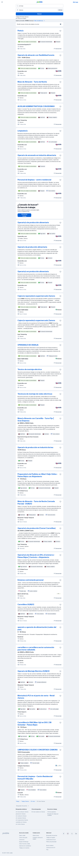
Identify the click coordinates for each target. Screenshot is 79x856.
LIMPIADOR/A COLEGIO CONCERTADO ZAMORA (38, 751)
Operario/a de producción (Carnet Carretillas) (37, 530)
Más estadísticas (39, 21)
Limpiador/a (23, 131)
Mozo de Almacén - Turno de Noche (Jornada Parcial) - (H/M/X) (36, 504)
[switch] (61, 24)
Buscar (39, 14)
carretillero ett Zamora (21, 823)
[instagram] (67, 833)
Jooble (11, 852)
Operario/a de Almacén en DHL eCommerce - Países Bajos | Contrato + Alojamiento (36, 557)
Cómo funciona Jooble (24, 843)
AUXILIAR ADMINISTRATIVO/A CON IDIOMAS (36, 106)
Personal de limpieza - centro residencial (34, 180)
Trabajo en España (50, 837)
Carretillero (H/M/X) (26, 606)
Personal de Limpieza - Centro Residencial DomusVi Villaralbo (35, 779)
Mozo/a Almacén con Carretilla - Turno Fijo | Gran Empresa (36, 421)
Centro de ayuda (23, 837)
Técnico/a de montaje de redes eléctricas (35, 395)
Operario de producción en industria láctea (35, 449)
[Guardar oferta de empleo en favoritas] (60, 30)
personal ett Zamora (20, 815)
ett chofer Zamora (20, 825)
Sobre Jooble (22, 835)
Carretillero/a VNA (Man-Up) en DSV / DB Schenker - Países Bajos (34, 725)
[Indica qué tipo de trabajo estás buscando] (39, 6)
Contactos (21, 839)
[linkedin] (76, 833)
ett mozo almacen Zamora (22, 813)
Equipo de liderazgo (23, 841)
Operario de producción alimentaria (32, 248)
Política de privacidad (51, 841)
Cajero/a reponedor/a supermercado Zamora (36, 297)
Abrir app (75, 2)
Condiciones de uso (51, 839)
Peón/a (20, 31)
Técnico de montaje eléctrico (30, 371)
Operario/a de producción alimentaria (33, 224)
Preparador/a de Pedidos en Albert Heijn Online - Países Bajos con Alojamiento (38, 476)
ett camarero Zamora (21, 819)
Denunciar (57, 48)
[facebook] (63, 833)
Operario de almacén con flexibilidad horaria (36, 55)
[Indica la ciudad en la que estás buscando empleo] (39, 10)
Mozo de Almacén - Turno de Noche (32, 82)
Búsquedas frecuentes (22, 807)
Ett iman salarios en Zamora (38, 813)
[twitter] (71, 833)
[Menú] (2, 2)
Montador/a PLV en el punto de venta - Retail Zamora (36, 698)
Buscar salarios (49, 845)
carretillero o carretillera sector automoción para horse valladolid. (36, 650)
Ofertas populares (51, 813)
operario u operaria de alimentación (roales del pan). (37, 630)
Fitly (47, 849)
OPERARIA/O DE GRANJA (28, 346)
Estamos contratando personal (30, 581)
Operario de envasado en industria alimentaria (37, 155)
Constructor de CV (50, 847)
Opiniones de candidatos (25, 845)
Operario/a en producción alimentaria (33, 273)
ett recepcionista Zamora (22, 821)
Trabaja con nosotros (24, 847)
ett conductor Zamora (21, 817)
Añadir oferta (36, 835)
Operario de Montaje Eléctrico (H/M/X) (33, 673)
